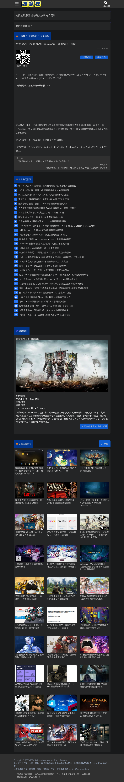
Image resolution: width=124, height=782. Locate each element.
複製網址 (87, 57)
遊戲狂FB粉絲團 (24, 774)
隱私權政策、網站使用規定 (29, 777)
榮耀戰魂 (44, 35)
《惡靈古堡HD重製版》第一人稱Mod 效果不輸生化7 (44, 310)
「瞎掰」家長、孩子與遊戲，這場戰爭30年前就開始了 (45, 314)
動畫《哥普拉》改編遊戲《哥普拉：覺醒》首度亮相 (43, 265)
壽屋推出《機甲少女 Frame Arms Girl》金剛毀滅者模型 (45, 239)
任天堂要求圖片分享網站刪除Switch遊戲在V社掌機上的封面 (47, 208)
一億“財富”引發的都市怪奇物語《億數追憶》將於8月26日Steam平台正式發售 (57, 225)
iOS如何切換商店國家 (44, 774)
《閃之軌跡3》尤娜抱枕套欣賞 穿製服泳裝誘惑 (41, 230)
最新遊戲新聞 (25, 444)
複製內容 (101, 57)
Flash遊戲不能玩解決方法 (68, 774)
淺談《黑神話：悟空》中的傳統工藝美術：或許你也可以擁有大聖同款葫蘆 (53, 288)
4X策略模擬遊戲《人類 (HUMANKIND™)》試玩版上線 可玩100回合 (51, 283)
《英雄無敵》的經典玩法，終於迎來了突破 (39, 248)
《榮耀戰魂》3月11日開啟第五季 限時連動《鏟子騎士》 (62, 160)
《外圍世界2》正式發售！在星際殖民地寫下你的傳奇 (44, 270)
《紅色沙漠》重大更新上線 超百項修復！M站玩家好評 (43, 190)
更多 (104, 443)
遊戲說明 (86, 774)
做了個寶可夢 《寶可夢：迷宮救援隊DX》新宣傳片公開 (45, 292)
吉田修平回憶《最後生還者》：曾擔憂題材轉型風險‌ (42, 221)
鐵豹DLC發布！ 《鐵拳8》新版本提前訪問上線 (40, 216)
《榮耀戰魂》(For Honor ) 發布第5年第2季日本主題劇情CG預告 (62, 166)
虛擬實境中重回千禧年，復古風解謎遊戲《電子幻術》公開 (46, 305)
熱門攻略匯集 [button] (24, 26)
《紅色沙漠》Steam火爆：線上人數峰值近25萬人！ (44, 234)
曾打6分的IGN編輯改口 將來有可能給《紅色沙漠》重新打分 (47, 185)
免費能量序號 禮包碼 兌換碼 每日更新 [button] (37, 15)
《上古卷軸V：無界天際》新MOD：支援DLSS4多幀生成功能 (48, 279)
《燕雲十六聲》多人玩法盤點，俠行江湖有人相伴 (41, 212)
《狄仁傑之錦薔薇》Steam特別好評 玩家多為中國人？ (44, 297)
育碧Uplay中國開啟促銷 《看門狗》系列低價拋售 (42, 301)
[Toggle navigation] (16, 4)
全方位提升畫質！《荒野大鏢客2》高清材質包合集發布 (45, 252)
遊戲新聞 (33, 35)
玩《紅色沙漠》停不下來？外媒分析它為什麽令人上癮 (43, 194)
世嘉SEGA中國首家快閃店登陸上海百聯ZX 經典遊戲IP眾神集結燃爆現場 (53, 274)
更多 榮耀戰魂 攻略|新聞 (94, 426)
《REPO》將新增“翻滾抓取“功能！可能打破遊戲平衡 (44, 243)
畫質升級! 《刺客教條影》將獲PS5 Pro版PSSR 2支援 (43, 199)
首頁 (23, 35)
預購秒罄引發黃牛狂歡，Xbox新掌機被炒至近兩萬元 (42, 203)
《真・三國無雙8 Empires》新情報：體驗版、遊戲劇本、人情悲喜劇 (51, 256)
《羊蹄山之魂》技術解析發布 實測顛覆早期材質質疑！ (44, 261)
